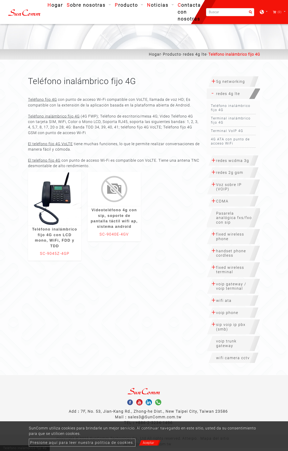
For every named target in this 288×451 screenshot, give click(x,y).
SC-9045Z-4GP (54, 253)
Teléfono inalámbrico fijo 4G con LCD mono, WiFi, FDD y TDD (54, 237)
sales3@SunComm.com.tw (155, 417)
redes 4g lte (195, 54)
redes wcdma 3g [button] (232, 160)
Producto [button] (127, 5)
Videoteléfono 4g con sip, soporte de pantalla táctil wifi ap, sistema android (114, 218)
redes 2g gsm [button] (229, 172)
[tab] (233, 81)
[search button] (249, 13)
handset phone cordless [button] (231, 253)
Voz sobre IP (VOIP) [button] (229, 186)
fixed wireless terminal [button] (230, 269)
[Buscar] (230, 12)
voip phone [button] (227, 312)
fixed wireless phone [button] (230, 236)
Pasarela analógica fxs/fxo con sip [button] (234, 217)
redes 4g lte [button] (228, 93)
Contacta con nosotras (189, 12)
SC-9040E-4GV (114, 234)
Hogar (56, 4)
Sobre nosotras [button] (87, 5)
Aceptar (148, 443)
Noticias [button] (158, 5)
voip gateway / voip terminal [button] (231, 286)
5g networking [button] (230, 81)
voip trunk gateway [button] (226, 343)
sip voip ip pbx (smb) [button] (231, 326)
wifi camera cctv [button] (233, 358)
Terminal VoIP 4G (227, 131)
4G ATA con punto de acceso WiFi (230, 141)
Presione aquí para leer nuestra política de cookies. (82, 443)
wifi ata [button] (224, 300)
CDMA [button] (222, 201)
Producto (172, 54)
